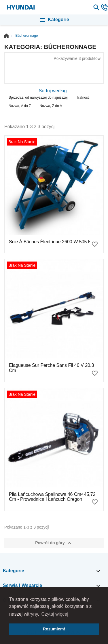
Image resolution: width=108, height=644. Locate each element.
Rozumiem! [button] (54, 629)
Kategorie (54, 19)
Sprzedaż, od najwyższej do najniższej (38, 97)
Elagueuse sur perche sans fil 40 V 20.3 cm (51, 368)
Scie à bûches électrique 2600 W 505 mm (52, 241)
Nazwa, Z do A (50, 106)
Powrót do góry (54, 543)
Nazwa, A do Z (20, 106)
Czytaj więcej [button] (54, 614)
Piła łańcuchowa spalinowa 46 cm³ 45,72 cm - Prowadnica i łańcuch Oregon (52, 497)
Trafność (83, 97)
